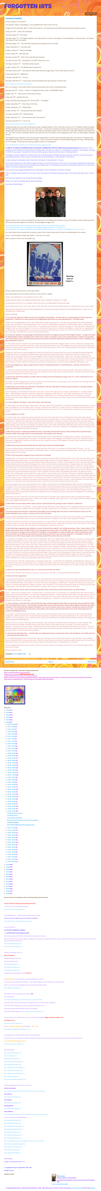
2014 (7, 879)
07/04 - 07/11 (11, 784)
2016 (7, 874)
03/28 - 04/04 (11, 832)
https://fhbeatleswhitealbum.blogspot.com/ (14, 1073)
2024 (7, 715)
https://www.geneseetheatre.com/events (18, 84)
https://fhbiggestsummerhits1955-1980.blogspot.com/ (17, 1029)
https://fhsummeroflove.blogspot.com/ (13, 1023)
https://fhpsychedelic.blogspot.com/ (12, 1052)
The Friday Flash (12, 815)
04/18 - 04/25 (11, 811)
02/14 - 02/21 (11, 847)
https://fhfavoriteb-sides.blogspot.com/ (13, 946)
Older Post (92, 662)
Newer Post (9, 662)
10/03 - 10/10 (11, 753)
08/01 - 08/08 (11, 775)
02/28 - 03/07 (11, 842)
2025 (7, 712)
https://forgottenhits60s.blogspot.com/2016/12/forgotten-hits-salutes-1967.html (23, 999)
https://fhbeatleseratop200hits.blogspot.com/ (14, 1144)
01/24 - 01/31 (11, 854)
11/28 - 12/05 (11, 734)
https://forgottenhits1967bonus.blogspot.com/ (32, 1011)
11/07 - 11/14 (11, 741)
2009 (8, 891)
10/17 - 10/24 (11, 748)
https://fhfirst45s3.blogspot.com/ (12, 970)
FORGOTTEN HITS (28, 7)
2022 (7, 720)
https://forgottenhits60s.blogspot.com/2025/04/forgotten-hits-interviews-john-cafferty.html (26, 1114)
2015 (7, 876)
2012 (7, 884)
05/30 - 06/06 (11, 796)
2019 (7, 867)
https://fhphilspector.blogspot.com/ (12, 1132)
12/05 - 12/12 (11, 731)
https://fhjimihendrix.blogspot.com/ (12, 1120)
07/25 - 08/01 (11, 777)
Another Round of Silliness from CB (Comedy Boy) (22, 820)
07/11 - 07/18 (11, 782)
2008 (8, 893)
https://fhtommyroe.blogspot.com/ (12, 1102)
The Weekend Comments (15, 813)
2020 (7, 864)
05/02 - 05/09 (11, 806)
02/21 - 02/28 (11, 845)
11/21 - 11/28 (11, 736)
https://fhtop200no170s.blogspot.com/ (13, 1146)
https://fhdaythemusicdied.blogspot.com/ (14, 1126)
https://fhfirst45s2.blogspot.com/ (12, 967)
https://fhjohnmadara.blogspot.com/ (12, 1152)
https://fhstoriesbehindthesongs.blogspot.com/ (15, 1079)
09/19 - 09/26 (11, 758)
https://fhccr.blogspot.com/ (10, 1055)
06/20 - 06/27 (11, 789)
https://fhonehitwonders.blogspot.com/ (13, 1070)
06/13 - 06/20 (11, 792)
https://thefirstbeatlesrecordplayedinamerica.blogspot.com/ (18, 921)
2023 (7, 717)
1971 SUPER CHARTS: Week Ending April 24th (20, 825)
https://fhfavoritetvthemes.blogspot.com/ (14, 1061)
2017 (7, 872)
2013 (7, 881)
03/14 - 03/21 (11, 837)
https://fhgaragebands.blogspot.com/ (13, 1064)
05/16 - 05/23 (11, 801)
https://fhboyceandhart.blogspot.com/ (13, 1135)
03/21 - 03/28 (11, 835)
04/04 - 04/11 (11, 830)
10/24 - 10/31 (11, 746)
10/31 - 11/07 (11, 743)
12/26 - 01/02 (11, 724)
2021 (7, 722)
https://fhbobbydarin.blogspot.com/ (12, 988)
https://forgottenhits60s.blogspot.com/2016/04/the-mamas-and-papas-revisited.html (24, 1141)
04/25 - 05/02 (11, 808)
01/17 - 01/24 (11, 857)
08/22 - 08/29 (11, 768)
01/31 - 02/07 (11, 852)
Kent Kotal (61, 1176)
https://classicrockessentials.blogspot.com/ (14, 909)
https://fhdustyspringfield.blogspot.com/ (13, 1129)
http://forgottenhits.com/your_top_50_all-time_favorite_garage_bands (28, 145)
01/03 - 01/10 (11, 861)
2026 (7, 710)
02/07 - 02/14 (11, 849)
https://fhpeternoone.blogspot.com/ (12, 1097)
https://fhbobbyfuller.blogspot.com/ (12, 1123)
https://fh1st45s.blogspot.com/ (11, 964)
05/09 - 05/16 (11, 804)
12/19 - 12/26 (11, 726)
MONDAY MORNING (13, 822)
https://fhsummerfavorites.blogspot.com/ (14, 1044)
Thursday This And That (14, 818)
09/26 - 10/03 (11, 755)
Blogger (92, 1188)
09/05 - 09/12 (11, 763)
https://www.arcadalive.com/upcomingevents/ (20, 124)
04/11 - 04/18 (11, 828)
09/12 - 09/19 (11, 760)
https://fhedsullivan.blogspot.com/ (12, 1058)
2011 (7, 886)
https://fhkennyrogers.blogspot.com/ (13, 1138)
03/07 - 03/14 (11, 840)
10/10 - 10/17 (11, 751)
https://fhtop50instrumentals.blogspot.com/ (14, 1067)
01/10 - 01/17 (11, 859)
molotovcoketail (76, 1188)
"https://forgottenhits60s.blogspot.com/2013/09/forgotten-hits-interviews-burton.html (24, 1091)
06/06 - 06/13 (11, 794)
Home (51, 662)
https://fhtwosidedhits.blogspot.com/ (13, 943)
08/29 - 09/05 (11, 765)
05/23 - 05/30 (11, 799)
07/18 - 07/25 (11, 780)
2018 (7, 869)
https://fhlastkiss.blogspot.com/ (11, 1076)
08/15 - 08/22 (11, 770)
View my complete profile (60, 1184)
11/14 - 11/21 (11, 739)
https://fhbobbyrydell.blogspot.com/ (12, 1108)
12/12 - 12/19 (11, 729)
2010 (7, 888)
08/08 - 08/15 (11, 772)
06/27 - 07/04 (11, 787)
